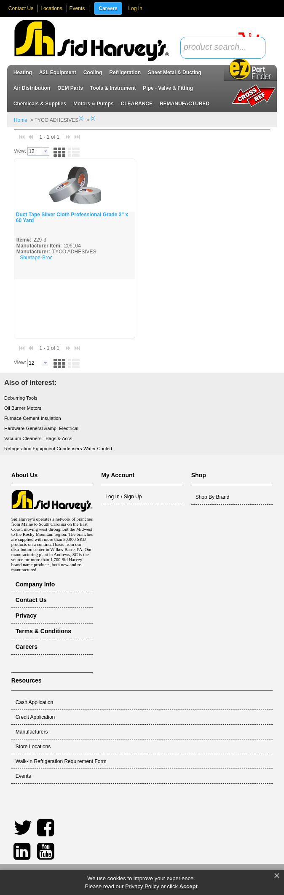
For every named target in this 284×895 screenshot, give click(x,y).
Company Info (35, 584)
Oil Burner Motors (22, 408)
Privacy (26, 615)
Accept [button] (189, 886)
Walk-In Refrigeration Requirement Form (61, 761)
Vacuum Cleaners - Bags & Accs (38, 438)
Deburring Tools (21, 397)
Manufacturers (32, 732)
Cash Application (34, 702)
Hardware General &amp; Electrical (41, 428)
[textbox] (218, 47)
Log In (135, 8)
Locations (51, 8)
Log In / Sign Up (123, 497)
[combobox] (222, 48)
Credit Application (35, 717)
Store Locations (33, 747)
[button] (59, 152)
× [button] (276, 875)
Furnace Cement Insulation (32, 418)
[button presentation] (45, 151)
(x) (80, 118)
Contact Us (20, 8)
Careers (108, 8)
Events (77, 8)
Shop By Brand (213, 497)
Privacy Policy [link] (142, 886)
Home (20, 120)
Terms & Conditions (43, 631)
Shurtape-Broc (36, 258)
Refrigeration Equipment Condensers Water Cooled (58, 448)
